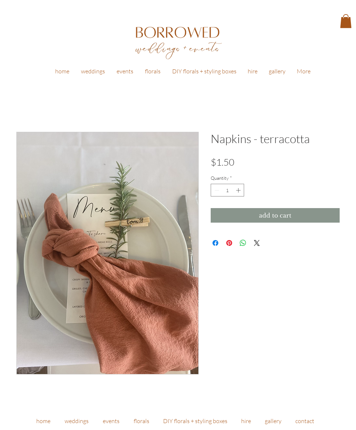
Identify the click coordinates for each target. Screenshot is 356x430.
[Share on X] (256, 243)
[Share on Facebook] (215, 243)
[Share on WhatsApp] (243, 243)
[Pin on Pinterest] (229, 243)
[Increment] (239, 190)
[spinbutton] (228, 190)
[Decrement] (216, 190)
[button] (346, 21)
